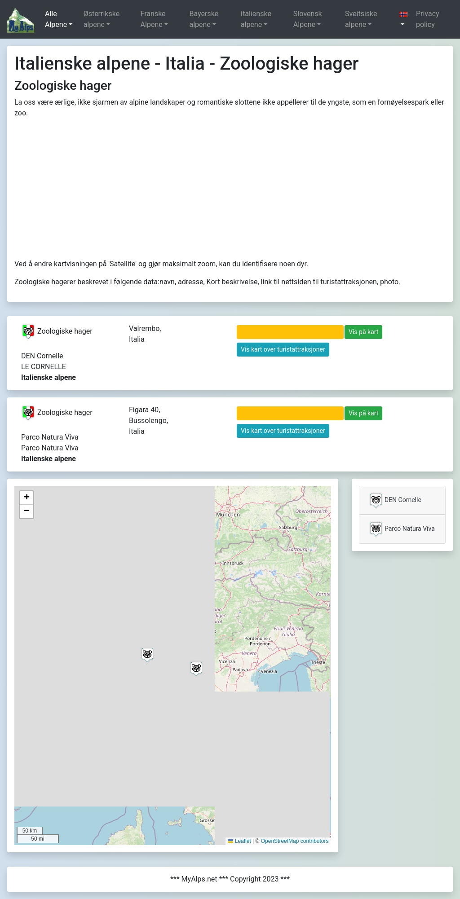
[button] (403, 19)
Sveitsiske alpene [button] (361, 19)
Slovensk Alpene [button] (307, 19)
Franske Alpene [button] (153, 19)
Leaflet (239, 841)
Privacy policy (427, 19)
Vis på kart (363, 331)
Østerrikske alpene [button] (102, 19)
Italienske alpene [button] (256, 19)
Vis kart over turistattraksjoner (283, 349)
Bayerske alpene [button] (203, 19)
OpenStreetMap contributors (295, 841)
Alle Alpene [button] (56, 19)
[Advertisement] (230, 188)
